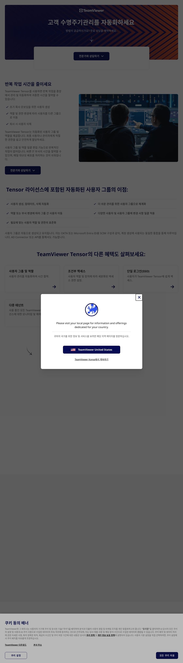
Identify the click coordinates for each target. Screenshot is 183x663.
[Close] (139, 297)
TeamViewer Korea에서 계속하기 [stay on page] (91, 359)
